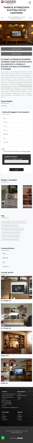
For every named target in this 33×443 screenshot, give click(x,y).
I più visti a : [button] (6, 266)
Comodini (4, 416)
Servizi (19, 414)
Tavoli (19, 399)
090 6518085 (7, 402)
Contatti (20, 419)
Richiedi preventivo (17, 49)
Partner (20, 418)
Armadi (4, 418)
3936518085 (8, 404)
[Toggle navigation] (30, 2)
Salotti (19, 397)
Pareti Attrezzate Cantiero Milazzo (10, 236)
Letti (3, 414)
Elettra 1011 (19, 19)
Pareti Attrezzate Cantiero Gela (9, 225)
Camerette (5, 419)
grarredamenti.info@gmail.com (10, 407)
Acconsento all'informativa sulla (17, 151)
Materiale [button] (5, 258)
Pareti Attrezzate (22, 395)
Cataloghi (20, 416)
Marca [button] (4, 253)
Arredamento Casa (16, 17)
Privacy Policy (26, 151)
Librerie (20, 394)
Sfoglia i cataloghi (16, 54)
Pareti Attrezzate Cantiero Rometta (11, 232)
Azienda (20, 412)
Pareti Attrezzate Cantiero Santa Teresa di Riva (13, 222)
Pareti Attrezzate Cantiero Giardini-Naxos (12, 229)
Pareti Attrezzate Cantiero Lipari (10, 239)
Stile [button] (4, 262)
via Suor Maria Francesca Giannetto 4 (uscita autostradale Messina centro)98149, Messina (8, 397)
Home (9, 17)
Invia (16, 170)
